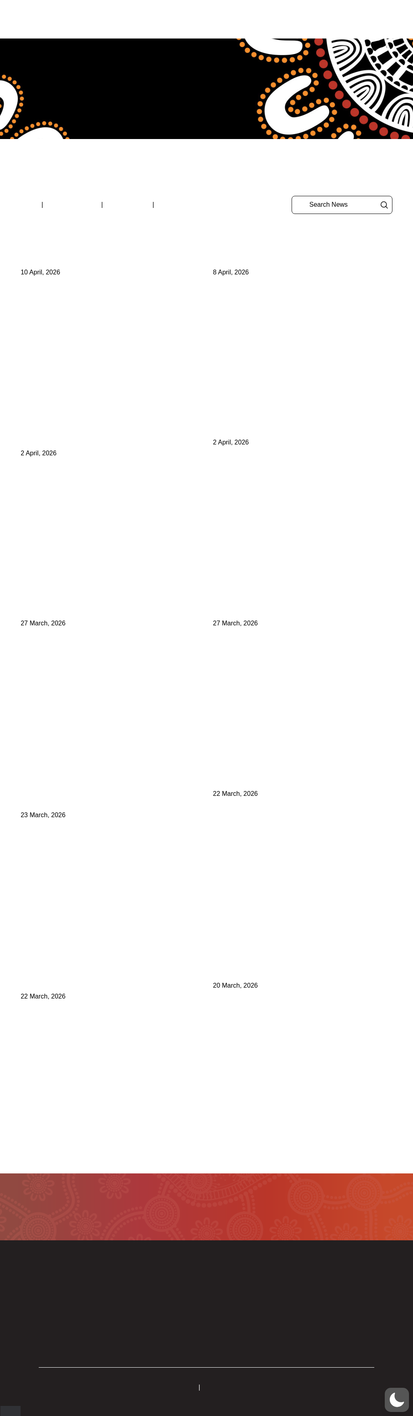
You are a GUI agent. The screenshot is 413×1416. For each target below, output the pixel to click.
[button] (372, 19)
